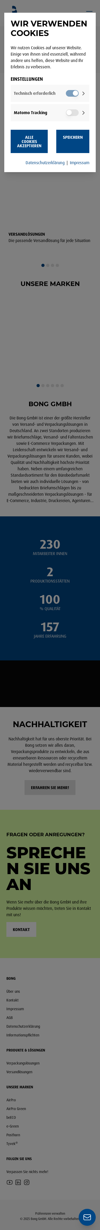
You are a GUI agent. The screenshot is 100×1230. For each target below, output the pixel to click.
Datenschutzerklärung (45, 162)
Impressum (79, 162)
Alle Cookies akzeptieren (29, 141)
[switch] (72, 93)
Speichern (73, 137)
